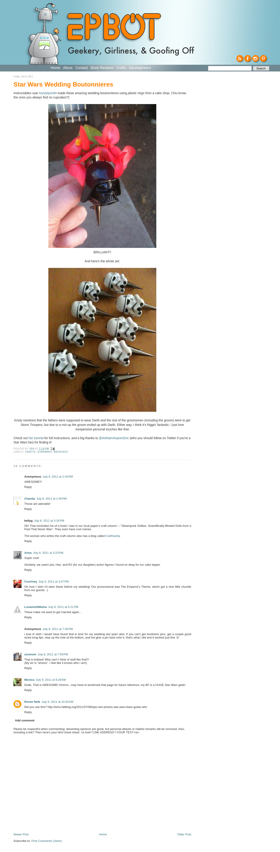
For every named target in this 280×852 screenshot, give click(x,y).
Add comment (25, 720)
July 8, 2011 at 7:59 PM (53, 654)
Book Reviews (102, 68)
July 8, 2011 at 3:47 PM (53, 581)
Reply (28, 487)
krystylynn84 (48, 93)
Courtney (30, 581)
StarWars (44, 452)
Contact (81, 68)
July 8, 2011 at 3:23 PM (48, 552)
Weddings (61, 452)
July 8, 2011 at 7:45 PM (58, 629)
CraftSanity (112, 536)
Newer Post (21, 834)
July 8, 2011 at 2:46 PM (51, 498)
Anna (28, 552)
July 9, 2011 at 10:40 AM (57, 701)
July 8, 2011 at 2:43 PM (58, 476)
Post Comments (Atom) (46, 841)
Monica (29, 679)
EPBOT (113, 29)
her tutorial (36, 438)
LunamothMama (35, 607)
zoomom (30, 654)
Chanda (29, 498)
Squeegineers (140, 68)
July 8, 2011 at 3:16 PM (49, 520)
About (67, 68)
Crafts (121, 68)
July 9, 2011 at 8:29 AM (51, 679)
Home (55, 68)
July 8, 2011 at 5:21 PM (63, 607)
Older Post (184, 834)
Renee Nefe (32, 701)
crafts (30, 452)
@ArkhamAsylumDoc (114, 438)
